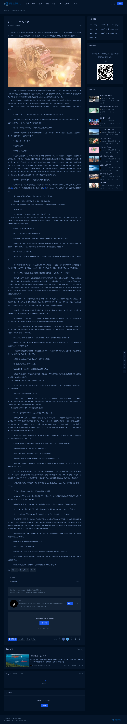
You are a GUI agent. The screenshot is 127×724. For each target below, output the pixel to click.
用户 (75, 4)
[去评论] (124, 367)
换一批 (80, 649)
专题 (53, 4)
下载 (59, 4)
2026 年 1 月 (94, 25)
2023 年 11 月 (105, 33)
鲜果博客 (18, 718)
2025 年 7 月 (115, 25)
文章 (33, 4)
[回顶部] (124, 371)
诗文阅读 (19, 10)
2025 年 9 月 (104, 25)
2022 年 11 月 (94, 37)
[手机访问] (124, 364)
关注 (70, 603)
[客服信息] (124, 356)
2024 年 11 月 (105, 29)
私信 (76, 603)
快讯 (47, 4)
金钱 (12, 188)
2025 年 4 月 (94, 29)
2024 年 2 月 (94, 33)
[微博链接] (124, 360)
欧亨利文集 (14, 581)
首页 (27, 4)
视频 (40, 4)
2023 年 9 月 (115, 33)
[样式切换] (124, 352)
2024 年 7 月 (115, 29)
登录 (120, 3)
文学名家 (111, 167)
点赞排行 (67, 4)
